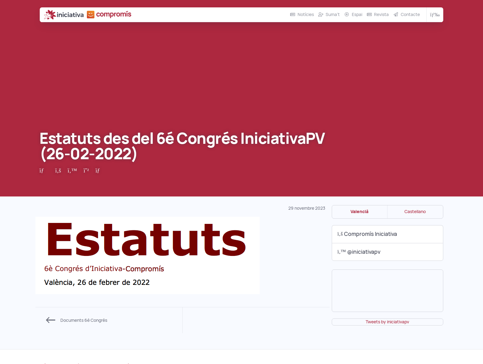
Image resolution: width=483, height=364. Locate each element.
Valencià (359, 211)
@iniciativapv (358, 251)
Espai (357, 14)
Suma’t (333, 14)
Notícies (306, 14)
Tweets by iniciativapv (387, 322)
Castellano (415, 211)
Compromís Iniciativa (367, 233)
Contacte (410, 14)
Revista (381, 14)
